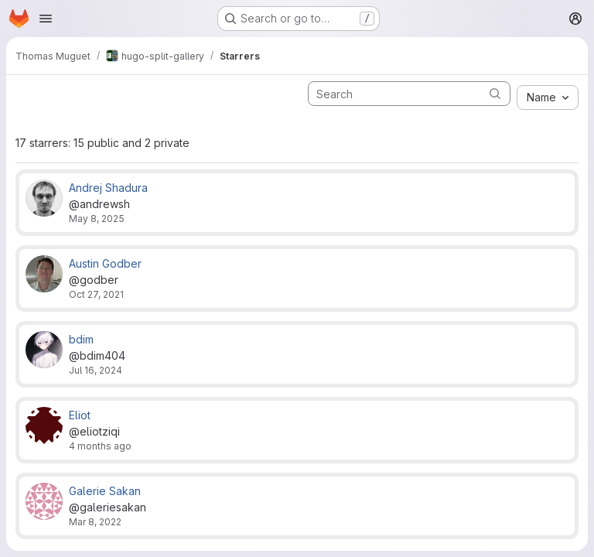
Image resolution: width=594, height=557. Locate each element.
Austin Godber (105, 263)
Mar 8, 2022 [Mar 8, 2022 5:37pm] (95, 522)
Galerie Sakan (105, 490)
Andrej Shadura (108, 187)
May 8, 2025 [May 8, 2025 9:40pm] (97, 218)
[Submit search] (495, 93)
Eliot (79, 415)
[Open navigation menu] (45, 18)
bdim (81, 339)
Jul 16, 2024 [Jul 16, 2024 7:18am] (95, 370)
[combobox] (548, 97)
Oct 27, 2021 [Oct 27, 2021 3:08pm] (96, 294)
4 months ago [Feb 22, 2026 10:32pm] (100, 446)
